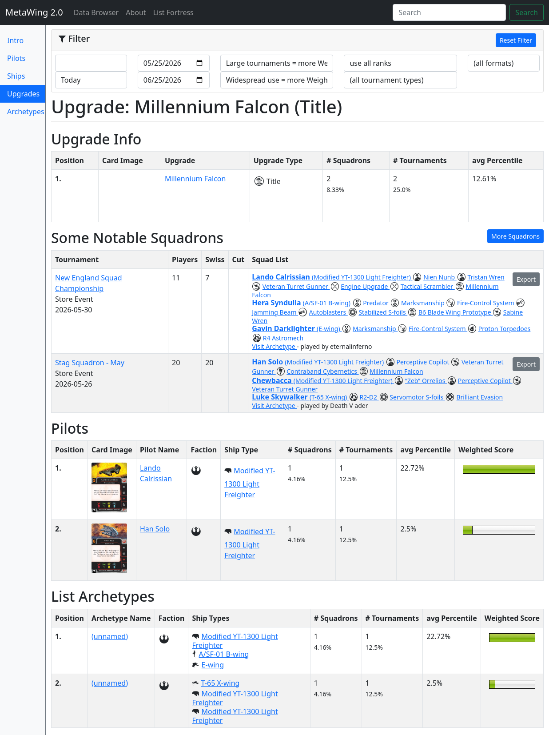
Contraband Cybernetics (322, 371)
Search (526, 12)
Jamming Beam (275, 312)
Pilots (16, 58)
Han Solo (268, 362)
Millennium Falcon (195, 179)
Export (526, 279)
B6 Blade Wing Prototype (455, 312)
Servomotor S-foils (417, 397)
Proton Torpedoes (504, 328)
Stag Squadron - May (89, 363)
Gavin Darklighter (284, 328)
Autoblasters (328, 312)
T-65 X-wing (220, 683)
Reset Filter (516, 40)
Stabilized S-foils (382, 312)
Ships (16, 76)
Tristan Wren (485, 277)
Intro (15, 40)
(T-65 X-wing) (329, 397)
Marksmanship (423, 303)
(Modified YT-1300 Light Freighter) (362, 277)
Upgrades (23, 96)
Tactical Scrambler (428, 286)
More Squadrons (515, 236)
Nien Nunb (440, 277)
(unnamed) (110, 636)
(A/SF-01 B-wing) (327, 303)
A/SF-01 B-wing (224, 654)
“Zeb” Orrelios (426, 380)
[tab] (297, 40)
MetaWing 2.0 (34, 12)
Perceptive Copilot (424, 362)
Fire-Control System (486, 303)
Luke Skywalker (281, 397)
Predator (376, 303)
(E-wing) (329, 328)
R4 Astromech (283, 338)
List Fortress (173, 12)
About (136, 12)
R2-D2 (369, 397)
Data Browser (98, 12)
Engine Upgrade (365, 286)
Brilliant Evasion (479, 397)
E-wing (213, 665)
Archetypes (25, 111)
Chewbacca (273, 380)
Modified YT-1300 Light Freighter (249, 482)
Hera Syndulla (277, 303)
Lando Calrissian (282, 277)
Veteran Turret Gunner (296, 286)
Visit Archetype (274, 346)
